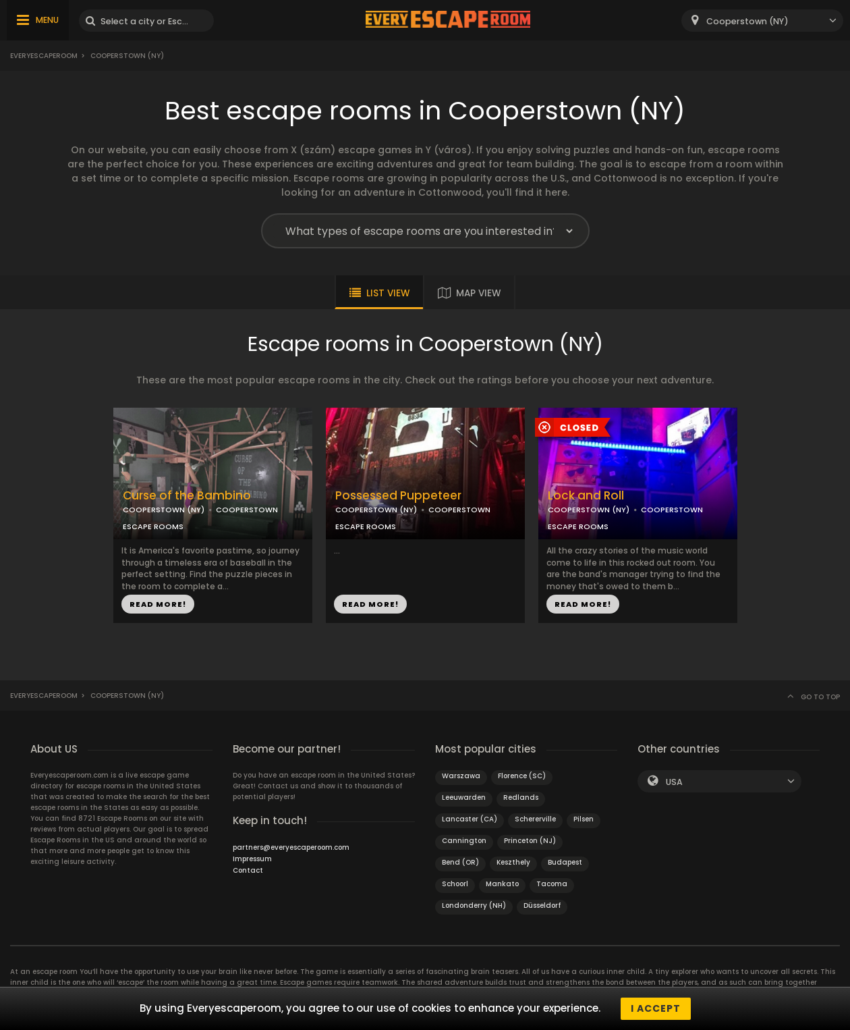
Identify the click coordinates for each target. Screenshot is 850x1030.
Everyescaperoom (44, 56)
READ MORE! (158, 604)
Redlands (520, 797)
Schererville (535, 819)
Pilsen (583, 819)
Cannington (464, 841)
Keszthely (513, 862)
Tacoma (551, 884)
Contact (248, 870)
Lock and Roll (586, 496)
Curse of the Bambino (187, 496)
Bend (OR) (460, 862)
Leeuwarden (464, 797)
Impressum (252, 859)
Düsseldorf (542, 905)
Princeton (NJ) (530, 841)
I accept (656, 1008)
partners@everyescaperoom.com (291, 847)
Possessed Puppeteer (398, 496)
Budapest (565, 862)
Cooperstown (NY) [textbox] (747, 21)
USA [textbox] (674, 782)
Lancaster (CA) (469, 819)
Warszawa (461, 776)
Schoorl (455, 884)
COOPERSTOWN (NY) (163, 509)
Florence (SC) (522, 776)
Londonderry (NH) (474, 905)
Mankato (502, 884)
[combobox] (762, 20)
